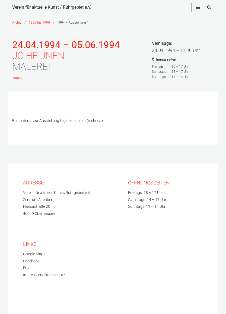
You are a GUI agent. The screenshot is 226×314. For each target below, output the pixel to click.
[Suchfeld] (209, 7)
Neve (17, 304)
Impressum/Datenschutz (44, 275)
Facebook (31, 261)
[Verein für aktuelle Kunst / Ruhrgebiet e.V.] (51, 7)
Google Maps (34, 254)
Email (27, 268)
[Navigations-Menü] (198, 7)
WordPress (65, 304)
